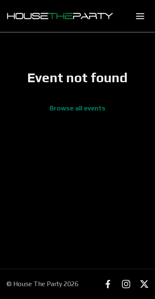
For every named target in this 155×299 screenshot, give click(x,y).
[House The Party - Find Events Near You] (60, 16)
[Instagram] (126, 284)
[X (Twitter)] (144, 284)
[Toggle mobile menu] (140, 16)
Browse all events (77, 108)
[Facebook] (108, 284)
